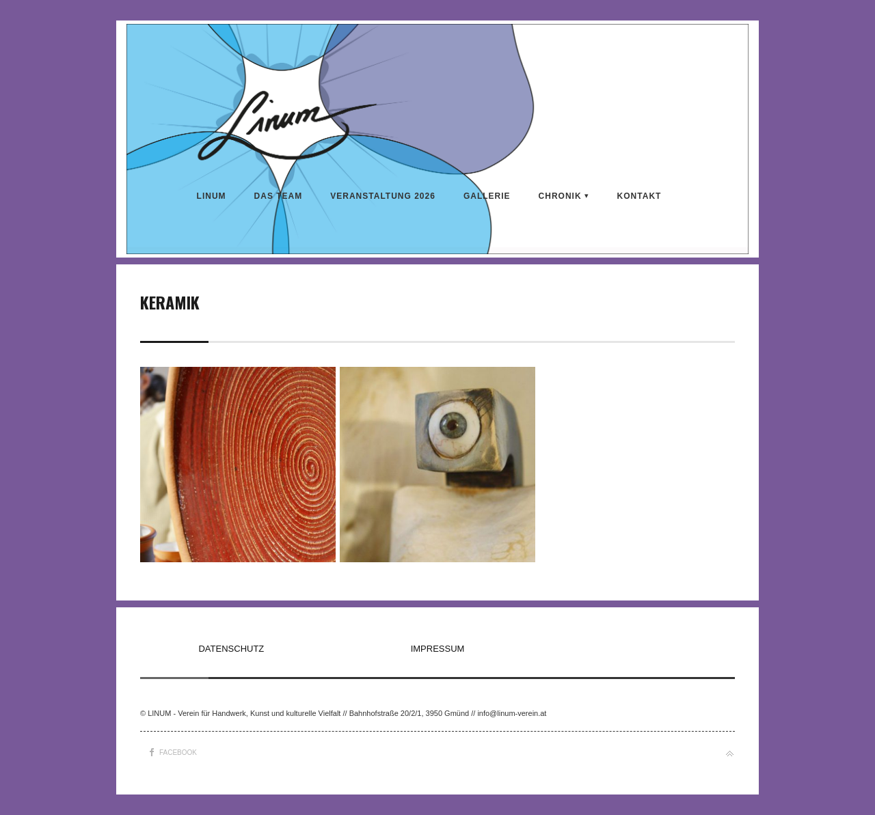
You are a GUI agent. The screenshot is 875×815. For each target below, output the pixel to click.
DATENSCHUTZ (231, 649)
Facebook (178, 752)
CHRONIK (560, 196)
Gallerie (487, 196)
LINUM (211, 196)
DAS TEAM (278, 196)
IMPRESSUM (438, 649)
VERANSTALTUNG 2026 (382, 196)
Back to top (730, 754)
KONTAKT (639, 196)
